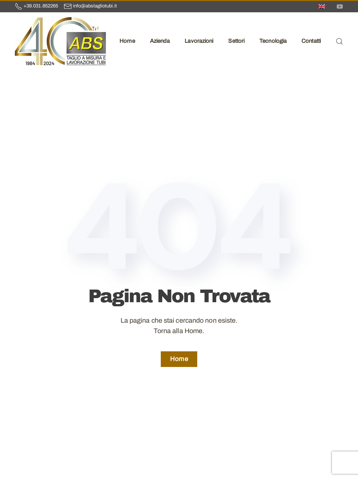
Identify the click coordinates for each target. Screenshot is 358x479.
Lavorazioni (199, 41)
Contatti (311, 41)
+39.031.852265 (40, 6)
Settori (236, 41)
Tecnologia (273, 41)
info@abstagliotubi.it (95, 6)
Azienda (160, 41)
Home (127, 41)
